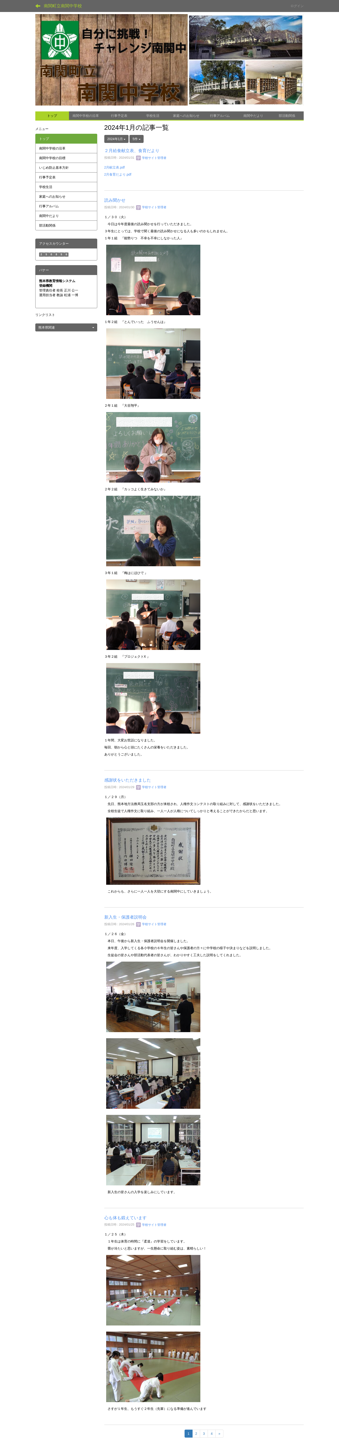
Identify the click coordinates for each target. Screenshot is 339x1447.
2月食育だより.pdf (117, 174)
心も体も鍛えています (125, 1217)
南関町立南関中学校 (63, 6)
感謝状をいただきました (127, 780)
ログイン (297, 6)
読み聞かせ (114, 200)
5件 (137, 139)
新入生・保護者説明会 (125, 917)
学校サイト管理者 (151, 158)
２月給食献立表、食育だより (131, 150)
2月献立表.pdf (114, 167)
